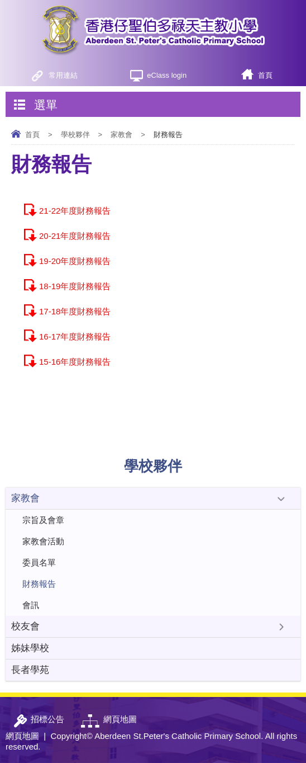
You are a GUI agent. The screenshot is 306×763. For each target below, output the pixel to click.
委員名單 (39, 562)
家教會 (121, 134)
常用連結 (63, 75)
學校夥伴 (75, 134)
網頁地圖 (22, 736)
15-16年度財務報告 (75, 361)
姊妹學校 (30, 648)
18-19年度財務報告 (75, 286)
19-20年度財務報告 (75, 261)
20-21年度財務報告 (75, 236)
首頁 (265, 75)
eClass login (167, 75)
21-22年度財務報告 (75, 210)
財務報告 (39, 583)
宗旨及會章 (43, 520)
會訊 (30, 605)
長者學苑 (30, 670)
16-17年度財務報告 (75, 336)
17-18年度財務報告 (75, 311)
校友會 (25, 626)
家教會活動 (43, 541)
